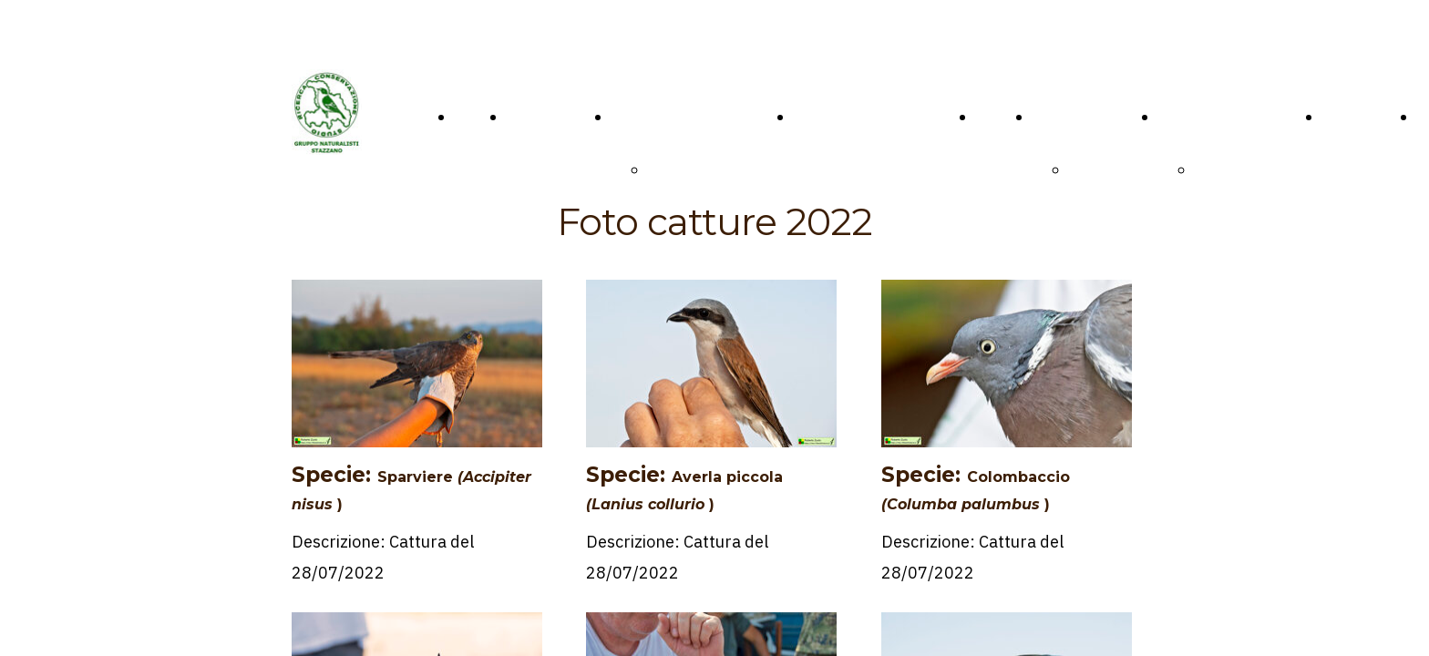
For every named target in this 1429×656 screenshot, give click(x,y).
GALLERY (1064, 117)
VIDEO (999, 117)
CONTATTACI (554, 117)
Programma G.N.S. (1222, 117)
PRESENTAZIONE (710, 169)
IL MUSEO (647, 117)
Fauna (1090, 169)
